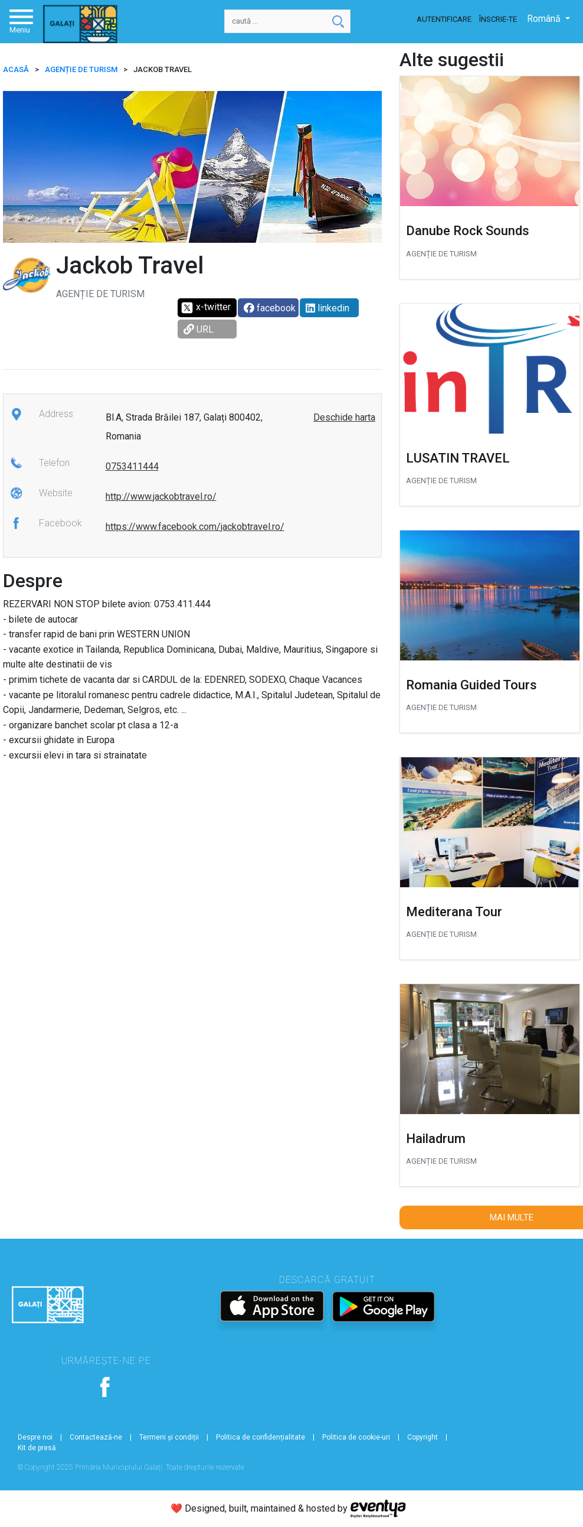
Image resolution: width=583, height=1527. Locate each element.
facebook (270, 308)
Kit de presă (37, 1448)
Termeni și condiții (169, 1437)
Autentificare (444, 19)
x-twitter (206, 307)
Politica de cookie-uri (356, 1437)
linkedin (327, 308)
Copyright (422, 1437)
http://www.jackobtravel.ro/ (161, 496)
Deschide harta (344, 417)
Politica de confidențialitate (260, 1437)
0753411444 (132, 466)
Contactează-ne (96, 1437)
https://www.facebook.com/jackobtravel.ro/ (195, 526)
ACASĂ (16, 69)
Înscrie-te (498, 19)
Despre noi (35, 1437)
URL (199, 329)
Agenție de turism (81, 69)
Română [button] (545, 18)
